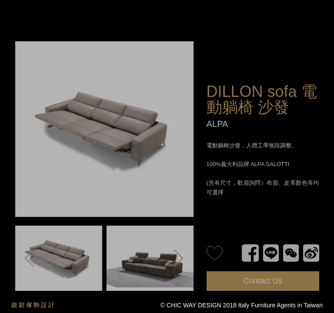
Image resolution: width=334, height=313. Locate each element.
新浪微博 (311, 246)
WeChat (290, 246)
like (215, 253)
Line (267, 246)
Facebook (250, 246)
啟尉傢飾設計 (33, 304)
